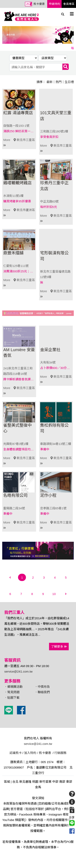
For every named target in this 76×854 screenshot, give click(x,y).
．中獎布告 (42, 686)
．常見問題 (11, 692)
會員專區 (69, 3)
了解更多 (59, 646)
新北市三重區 (24, 140)
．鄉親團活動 (13, 686)
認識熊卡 (16, 753)
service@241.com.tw (18, 671)
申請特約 (54, 3)
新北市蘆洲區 (24, 210)
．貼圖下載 (11, 697)
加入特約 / (31, 753)
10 (54, 594)
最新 (49, 82)
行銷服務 (60, 753)
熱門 (59, 82)
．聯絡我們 (42, 692)
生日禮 (69, 82)
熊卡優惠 (39, 3)
